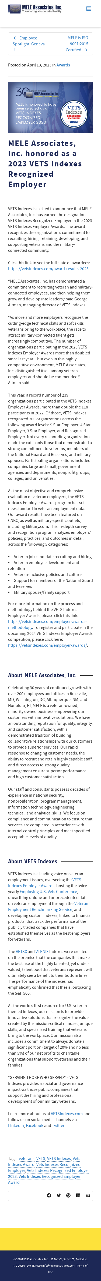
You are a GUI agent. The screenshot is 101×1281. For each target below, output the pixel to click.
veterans (26, 1158)
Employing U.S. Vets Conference (48, 891)
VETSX (21, 951)
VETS (40, 1158)
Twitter (58, 1125)
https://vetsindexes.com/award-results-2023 (48, 268)
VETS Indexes (59, 1158)
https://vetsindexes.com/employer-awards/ (47, 645)
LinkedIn (16, 1125)
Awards (63, 65)
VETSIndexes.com (67, 1113)
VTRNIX (42, 951)
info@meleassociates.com (58, 1266)
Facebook (34, 1125)
